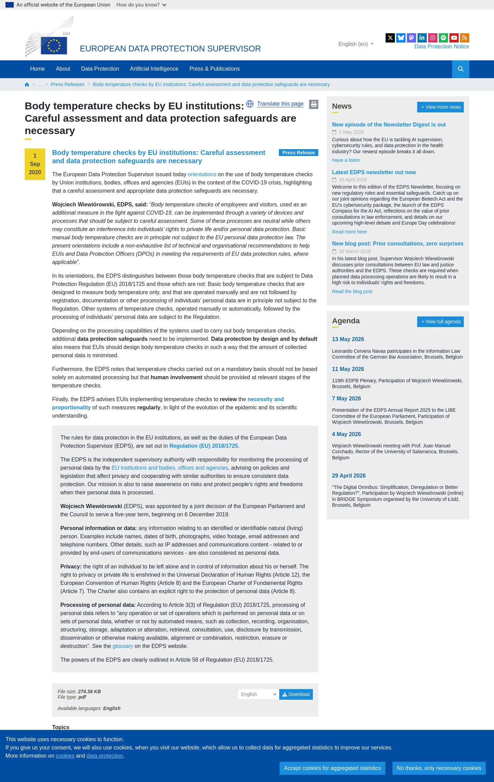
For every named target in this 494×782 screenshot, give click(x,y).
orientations (202, 174)
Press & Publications (214, 69)
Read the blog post (352, 291)
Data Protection (100, 69)
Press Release (298, 152)
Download (296, 694)
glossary (123, 646)
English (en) (354, 44)
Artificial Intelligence (154, 69)
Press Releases (67, 84)
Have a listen (346, 160)
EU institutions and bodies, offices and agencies (169, 468)
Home (37, 69)
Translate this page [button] (280, 104)
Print (313, 104)
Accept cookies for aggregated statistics (332, 768)
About (63, 69)
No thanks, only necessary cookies (439, 768)
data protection (105, 756)
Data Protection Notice (441, 46)
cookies (65, 756)
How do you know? (142, 5)
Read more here (349, 231)
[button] (250, 104)
